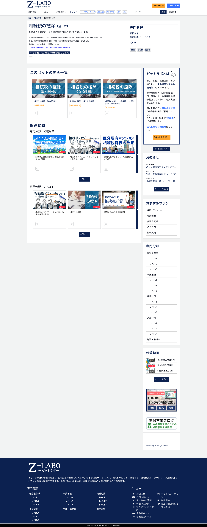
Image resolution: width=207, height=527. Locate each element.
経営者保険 (152, 253)
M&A (118, 12)
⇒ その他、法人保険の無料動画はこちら (49, 53)
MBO (112, 12)
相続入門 (151, 233)
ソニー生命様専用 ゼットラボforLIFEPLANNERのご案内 (173, 174)
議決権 (147, 50)
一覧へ (84, 179)
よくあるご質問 (143, 500)
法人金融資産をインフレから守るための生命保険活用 (172, 167)
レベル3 (153, 269)
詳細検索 (174, 12)
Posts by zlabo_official (157, 445)
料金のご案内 (141, 504)
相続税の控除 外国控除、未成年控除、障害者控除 (119, 102)
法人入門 (151, 227)
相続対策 (37, 18)
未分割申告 (104, 12)
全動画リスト (162, 149)
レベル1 (146, 37)
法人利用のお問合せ (156, 127)
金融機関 (151, 216)
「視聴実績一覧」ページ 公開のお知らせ (166, 181)
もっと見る (161, 189)
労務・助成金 (153, 339)
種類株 (133, 50)
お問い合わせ (141, 497)
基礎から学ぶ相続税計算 (114, 212)
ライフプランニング (80, 12)
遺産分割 (94, 12)
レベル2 (153, 264)
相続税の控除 (75, 212)
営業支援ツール (143, 517)
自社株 (140, 50)
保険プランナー (154, 210)
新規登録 (158, 6)
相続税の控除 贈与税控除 (45, 101)
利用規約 (164, 500)
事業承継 (151, 275)
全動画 (170, 118)
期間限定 (101, 509)
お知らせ (61, 12)
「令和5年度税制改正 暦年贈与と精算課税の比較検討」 (50, 48)
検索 (163, 12)
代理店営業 (152, 221)
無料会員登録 (168, 108)
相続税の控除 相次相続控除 (82, 101)
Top (29, 18)
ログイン (173, 6)
